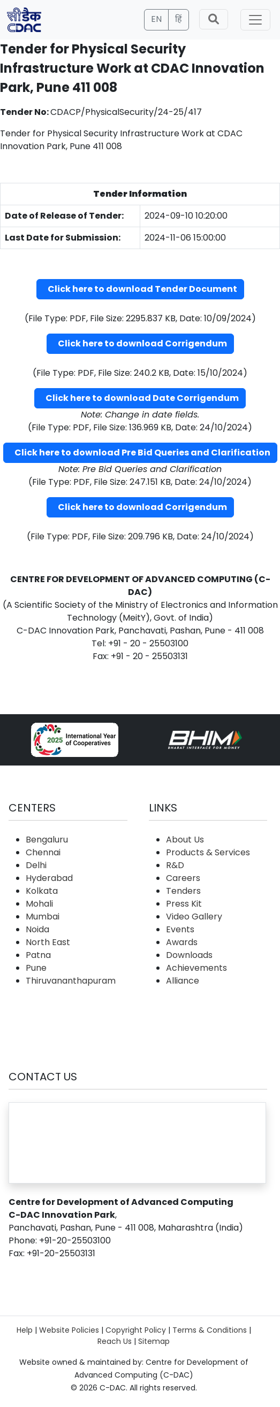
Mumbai (42, 916)
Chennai (43, 852)
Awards (182, 942)
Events (180, 929)
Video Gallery (194, 916)
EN (156, 19)
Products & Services (208, 852)
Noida (37, 929)
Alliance (182, 981)
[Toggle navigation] (255, 19)
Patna (38, 955)
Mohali (39, 904)
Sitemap (154, 1341)
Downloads (189, 955)
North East (48, 942)
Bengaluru (47, 839)
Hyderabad (49, 878)
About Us (185, 839)
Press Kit (184, 904)
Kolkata (42, 891)
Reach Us (114, 1341)
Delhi (36, 865)
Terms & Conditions (209, 1330)
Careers (183, 878)
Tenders (183, 891)
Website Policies (69, 1330)
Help (25, 1330)
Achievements (196, 968)
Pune (36, 968)
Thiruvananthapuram (71, 981)
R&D (175, 865)
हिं (178, 19)
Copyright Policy (135, 1330)
